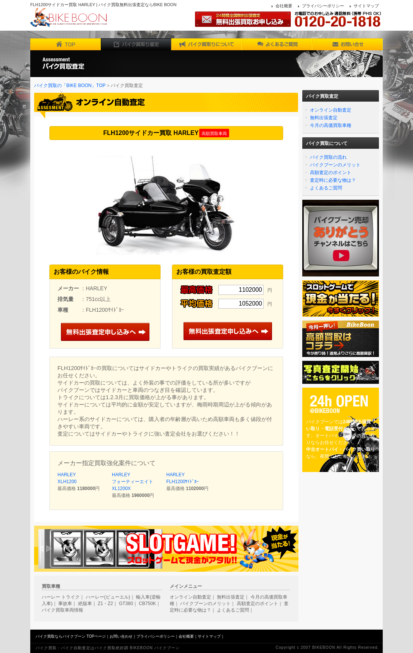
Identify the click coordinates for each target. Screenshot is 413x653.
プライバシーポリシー (323, 5)
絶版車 (85, 603)
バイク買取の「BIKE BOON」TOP (69, 85)
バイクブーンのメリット (335, 165)
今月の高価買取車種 (330, 125)
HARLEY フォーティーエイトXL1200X (132, 481)
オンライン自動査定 (330, 110)
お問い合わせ (121, 636)
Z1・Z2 (105, 603)
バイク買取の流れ (328, 157)
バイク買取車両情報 (62, 610)
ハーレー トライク (61, 597)
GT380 (126, 603)
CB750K (147, 603)
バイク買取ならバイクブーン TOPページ (71, 636)
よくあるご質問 (326, 188)
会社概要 (283, 5)
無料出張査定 (324, 117)
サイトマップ (366, 5)
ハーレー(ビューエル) (108, 597)
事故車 (65, 603)
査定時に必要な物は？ (333, 180)
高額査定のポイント (330, 172)
